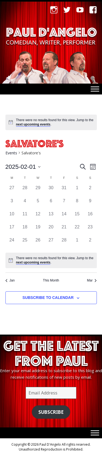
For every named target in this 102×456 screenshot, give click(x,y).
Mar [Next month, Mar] (92, 280)
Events (11, 152)
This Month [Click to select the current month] (51, 280)
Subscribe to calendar (48, 297)
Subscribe (51, 412)
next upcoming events (33, 124)
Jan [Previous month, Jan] (10, 280)
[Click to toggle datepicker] (23, 166)
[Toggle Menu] (95, 88)
